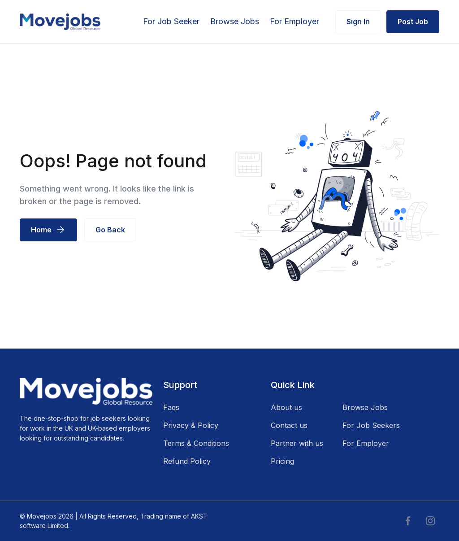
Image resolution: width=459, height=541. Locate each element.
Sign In (358, 21)
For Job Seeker (171, 21)
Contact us (289, 425)
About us (286, 407)
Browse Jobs (234, 21)
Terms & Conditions (196, 443)
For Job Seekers (371, 425)
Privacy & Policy (190, 425)
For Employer (294, 21)
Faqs (171, 407)
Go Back (110, 229)
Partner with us (297, 443)
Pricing (282, 461)
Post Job (413, 21)
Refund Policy (187, 461)
